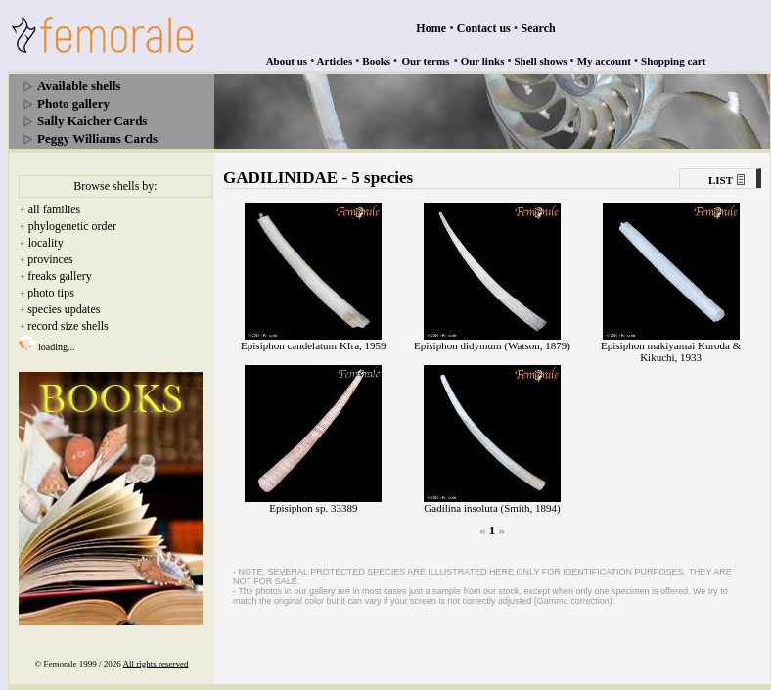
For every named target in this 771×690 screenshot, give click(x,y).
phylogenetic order (72, 226)
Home (431, 28)
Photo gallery (73, 103)
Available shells (78, 85)
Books (376, 61)
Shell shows (541, 61)
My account (604, 61)
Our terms (425, 61)
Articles (335, 61)
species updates (63, 309)
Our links (483, 61)
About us (287, 61)
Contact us (484, 28)
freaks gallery (59, 276)
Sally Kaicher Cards (92, 121)
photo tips (50, 292)
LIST (720, 180)
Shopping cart (673, 61)
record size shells (68, 326)
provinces (50, 259)
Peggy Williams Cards (97, 138)
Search (539, 28)
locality (46, 243)
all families (54, 209)
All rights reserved (156, 663)
